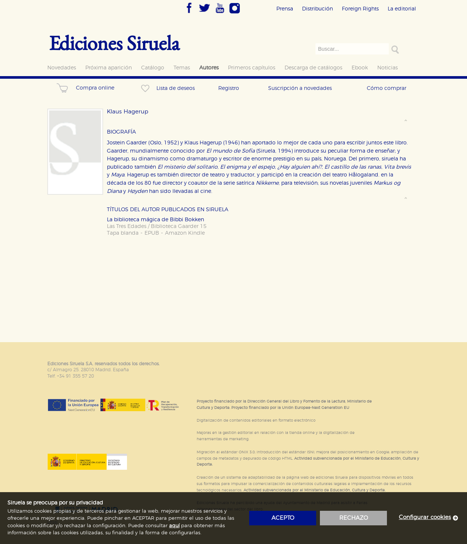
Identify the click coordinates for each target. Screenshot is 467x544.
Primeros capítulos (251, 68)
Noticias (387, 68)
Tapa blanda (123, 233)
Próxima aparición (108, 68)
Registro (228, 88)
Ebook (360, 68)
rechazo (353, 518)
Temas (182, 68)
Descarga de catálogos (313, 68)
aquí (174, 525)
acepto (282, 518)
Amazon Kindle (185, 233)
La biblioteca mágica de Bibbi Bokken (155, 219)
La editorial (402, 9)
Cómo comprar (386, 88)
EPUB (151, 233)
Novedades (61, 68)
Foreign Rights (360, 9)
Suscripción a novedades (300, 88)
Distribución (317, 9)
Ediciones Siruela (114, 42)
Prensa (284, 9)
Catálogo (152, 68)
